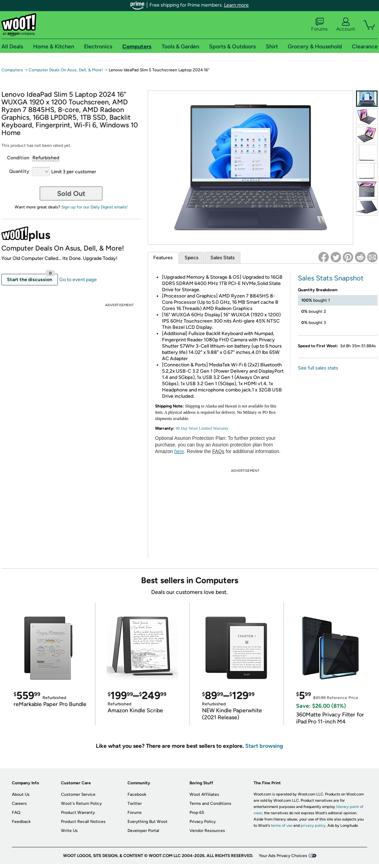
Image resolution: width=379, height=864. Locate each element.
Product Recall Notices (83, 821)
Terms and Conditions (210, 803)
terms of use (281, 825)
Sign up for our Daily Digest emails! (94, 207)
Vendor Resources (207, 830)
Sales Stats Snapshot (331, 278)
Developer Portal (143, 830)
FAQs (218, 451)
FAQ (16, 812)
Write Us (69, 830)
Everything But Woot (147, 821)
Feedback (21, 821)
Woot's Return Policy (81, 803)
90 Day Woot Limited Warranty (202, 428)
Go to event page (78, 280)
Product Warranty (78, 812)
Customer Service (78, 794)
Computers (12, 70)
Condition (18, 158)
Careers (19, 803)
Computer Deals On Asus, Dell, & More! (66, 70)
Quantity (19, 171)
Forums (319, 24)
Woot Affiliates (204, 794)
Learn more (236, 5)
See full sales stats (318, 368)
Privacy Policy (203, 821)
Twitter (134, 803)
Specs (192, 258)
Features (163, 258)
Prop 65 (197, 812)
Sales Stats (222, 258)
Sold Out (71, 193)
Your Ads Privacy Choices (283, 855)
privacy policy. (313, 825)
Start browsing (264, 746)
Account (345, 24)
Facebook (136, 794)
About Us (21, 794)
